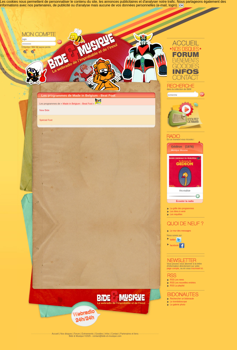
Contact (114, 334)
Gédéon (176, 146)
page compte (173, 268)
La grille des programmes (182, 208)
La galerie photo (177, 304)
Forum (77, 334)
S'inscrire (25, 47)
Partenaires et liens (129, 334)
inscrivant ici (197, 268)
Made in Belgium (71, 103)
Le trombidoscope (178, 301)
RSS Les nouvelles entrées (183, 282)
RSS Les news (177, 280)
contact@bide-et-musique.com (107, 336)
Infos (107, 334)
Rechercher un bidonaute (182, 298)
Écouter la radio (185, 201)
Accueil (55, 334)
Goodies (99, 334)
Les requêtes (176, 214)
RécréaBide (184, 191)
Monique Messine (179, 150)
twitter (175, 240)
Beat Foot (87, 103)
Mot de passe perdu (41, 47)
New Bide (44, 110)
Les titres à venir (178, 211)
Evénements (87, 334)
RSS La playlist (177, 285)
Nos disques (66, 334)
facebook (177, 245)
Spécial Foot (46, 120)
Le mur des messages (180, 231)
